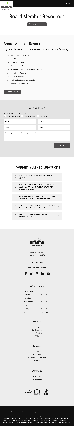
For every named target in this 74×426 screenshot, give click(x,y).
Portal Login (12, 92)
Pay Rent (37, 355)
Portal (37, 327)
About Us (37, 377)
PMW (36, 414)
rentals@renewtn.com (37, 268)
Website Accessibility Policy (61, 422)
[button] (37, 177)
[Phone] (20, 127)
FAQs (37, 336)
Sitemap (31, 416)
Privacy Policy (40, 416)
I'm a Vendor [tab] (44, 116)
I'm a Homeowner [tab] (30, 116)
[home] (6, 6)
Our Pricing (37, 333)
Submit (62, 146)
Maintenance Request (37, 358)
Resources (37, 361)
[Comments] (37, 136)
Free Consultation (37, 24)
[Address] (54, 127)
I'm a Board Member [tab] (13, 116)
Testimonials (37, 380)
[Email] (54, 121)
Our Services (37, 330)
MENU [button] (69, 3)
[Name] (20, 121)
